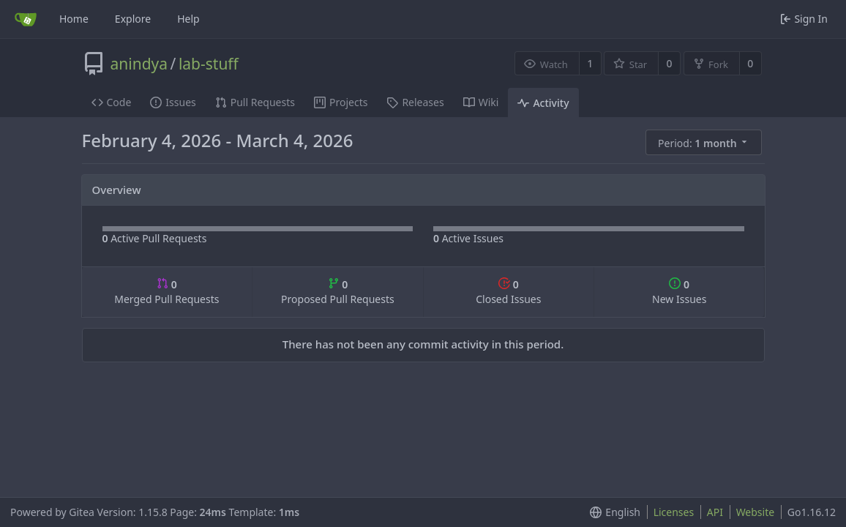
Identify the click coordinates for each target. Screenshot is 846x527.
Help (188, 19)
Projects (340, 102)
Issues (172, 102)
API (715, 512)
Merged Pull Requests (166, 291)
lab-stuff (209, 63)
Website (755, 512)
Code (111, 102)
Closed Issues (508, 291)
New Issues (679, 291)
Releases (414, 102)
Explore (133, 19)
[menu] (704, 143)
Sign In (803, 19)
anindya (139, 63)
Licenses (674, 512)
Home (74, 19)
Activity (543, 103)
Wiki (481, 102)
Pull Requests (255, 102)
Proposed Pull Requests (337, 291)
